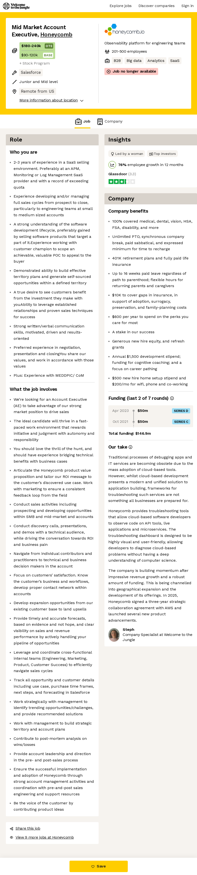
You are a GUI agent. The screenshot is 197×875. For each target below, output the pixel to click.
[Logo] (16, 6)
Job (82, 121)
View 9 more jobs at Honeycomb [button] (42, 837)
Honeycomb (56, 34)
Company (109, 121)
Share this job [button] (25, 828)
